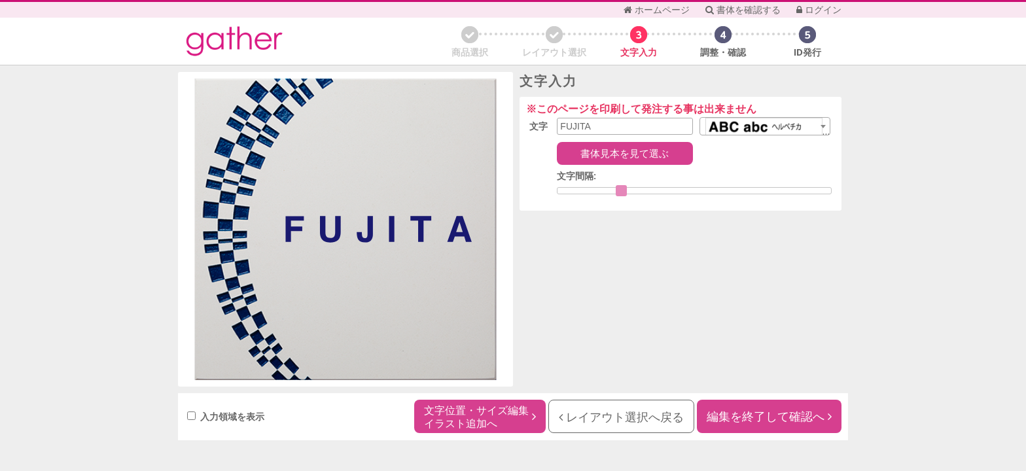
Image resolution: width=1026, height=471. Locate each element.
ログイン (818, 9)
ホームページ (657, 9)
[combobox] (764, 126)
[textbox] (765, 129)
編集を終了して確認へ (769, 416)
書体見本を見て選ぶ (624, 153)
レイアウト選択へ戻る (621, 417)
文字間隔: (576, 175)
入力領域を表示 (225, 416)
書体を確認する (743, 9)
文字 (538, 126)
